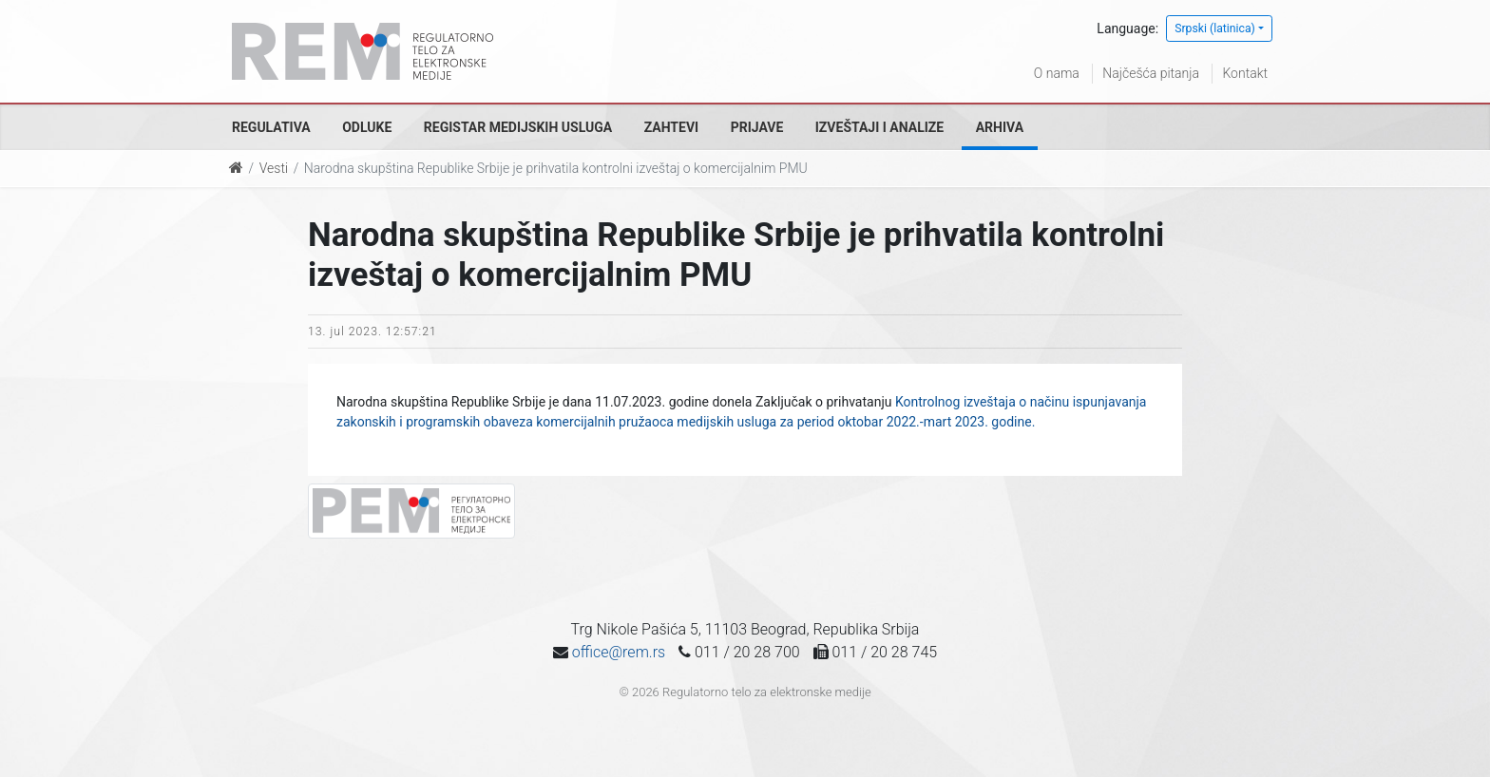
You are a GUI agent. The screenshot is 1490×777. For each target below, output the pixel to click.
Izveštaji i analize (879, 127)
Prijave (757, 127)
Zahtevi (671, 127)
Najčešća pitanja (1150, 73)
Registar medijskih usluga (518, 127)
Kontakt (1245, 73)
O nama (1056, 73)
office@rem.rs (618, 652)
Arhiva (999, 127)
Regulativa (271, 127)
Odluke (367, 127)
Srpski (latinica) (1215, 28)
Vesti (273, 168)
